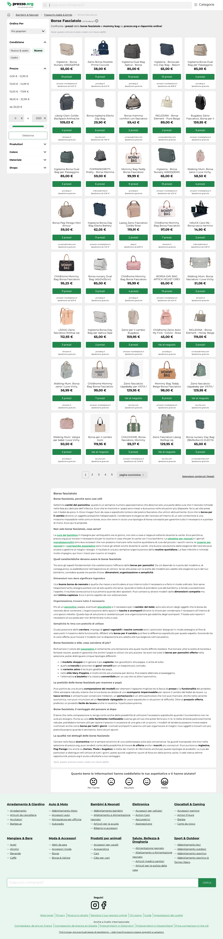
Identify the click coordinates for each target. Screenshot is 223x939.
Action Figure (185, 815)
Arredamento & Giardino (26, 804)
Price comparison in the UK (192, 925)
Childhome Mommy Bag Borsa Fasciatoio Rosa (133, 278)
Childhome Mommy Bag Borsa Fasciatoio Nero (67, 278)
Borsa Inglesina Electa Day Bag (100, 117)
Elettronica (140, 804)
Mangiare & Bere (20, 838)
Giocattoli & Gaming (189, 804)
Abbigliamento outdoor (191, 849)
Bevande (15, 853)
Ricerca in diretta (77, 915)
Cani (96, 853)
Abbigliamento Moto (64, 810)
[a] (38, 118)
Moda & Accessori (62, 838)
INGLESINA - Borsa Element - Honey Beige (200, 331)
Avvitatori (16, 819)
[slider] (11, 126)
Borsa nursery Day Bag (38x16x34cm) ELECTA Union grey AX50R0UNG (200, 439)
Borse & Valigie (61, 857)
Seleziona (28, 135)
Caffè (13, 857)
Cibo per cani (102, 857)
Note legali (46, 915)
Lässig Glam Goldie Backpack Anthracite (66, 117)
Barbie (181, 819)
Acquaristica (101, 849)
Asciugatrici (143, 819)
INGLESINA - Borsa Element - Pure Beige (167, 117)
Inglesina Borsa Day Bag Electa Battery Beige (100, 224)
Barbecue (16, 823)
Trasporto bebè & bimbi (58, 14)
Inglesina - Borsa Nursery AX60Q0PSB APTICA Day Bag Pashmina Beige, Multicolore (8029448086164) (66, 63)
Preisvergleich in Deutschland (154, 925)
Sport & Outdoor (186, 838)
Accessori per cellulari (149, 810)
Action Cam (143, 815)
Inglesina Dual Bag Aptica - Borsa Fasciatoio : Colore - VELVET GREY (133, 63)
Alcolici (14, 849)
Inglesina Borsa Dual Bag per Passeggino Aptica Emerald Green (66, 171)
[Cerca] (45, 5)
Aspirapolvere (144, 823)
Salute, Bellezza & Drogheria (145, 839)
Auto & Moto (58, 804)
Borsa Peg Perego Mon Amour (66, 224)
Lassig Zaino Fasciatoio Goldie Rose (133, 224)
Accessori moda (61, 849)
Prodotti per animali (106, 838)
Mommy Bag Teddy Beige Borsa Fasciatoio (167, 385)
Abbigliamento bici (189, 844)
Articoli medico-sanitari (150, 861)
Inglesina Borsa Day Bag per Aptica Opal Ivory (100, 331)
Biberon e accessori (106, 828)
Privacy (60, 915)
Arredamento (18, 810)
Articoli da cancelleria (23, 815)
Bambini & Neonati (27, 14)
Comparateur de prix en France (33, 925)
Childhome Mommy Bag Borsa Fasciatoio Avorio (167, 224)
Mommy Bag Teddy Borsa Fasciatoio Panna (133, 171)
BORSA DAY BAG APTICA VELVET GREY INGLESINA (167, 278)
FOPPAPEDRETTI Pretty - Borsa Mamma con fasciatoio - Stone (100, 171)
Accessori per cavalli (106, 844)
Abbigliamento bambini (108, 810)
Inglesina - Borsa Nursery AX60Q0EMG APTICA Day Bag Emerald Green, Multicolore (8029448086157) (167, 171)
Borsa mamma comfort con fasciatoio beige (133, 117)
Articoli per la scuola (106, 823)
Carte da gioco (186, 823)
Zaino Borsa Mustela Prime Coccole (100, 63)
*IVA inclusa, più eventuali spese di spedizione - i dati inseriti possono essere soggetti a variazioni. (111, 932)
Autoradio (58, 823)
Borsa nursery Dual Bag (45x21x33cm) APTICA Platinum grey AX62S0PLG (100, 278)
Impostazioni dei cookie (168, 915)
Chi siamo (136, 915)
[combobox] (120, 5)
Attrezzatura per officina (66, 819)
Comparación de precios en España (76, 925)
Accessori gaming (188, 810)
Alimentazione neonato (150, 848)
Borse (55, 853)
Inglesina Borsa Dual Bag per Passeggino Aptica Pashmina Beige (200, 63)
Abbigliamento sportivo (191, 853)
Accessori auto (61, 815)
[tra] (15, 118)
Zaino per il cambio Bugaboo (133, 331)
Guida (147, 915)
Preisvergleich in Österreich (117, 925)
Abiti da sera (59, 844)
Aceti (13, 844)
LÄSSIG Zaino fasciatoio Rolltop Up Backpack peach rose (67, 331)
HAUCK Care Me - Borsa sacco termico (200, 224)
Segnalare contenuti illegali (198, 476)
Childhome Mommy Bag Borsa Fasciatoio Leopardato (100, 385)
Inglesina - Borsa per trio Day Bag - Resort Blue (167, 63)
